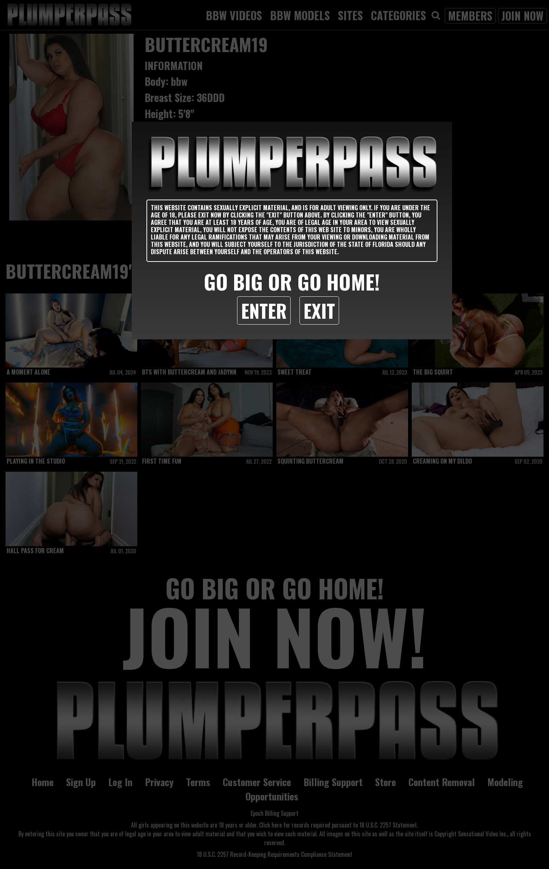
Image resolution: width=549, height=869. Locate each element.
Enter (264, 310)
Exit (319, 310)
